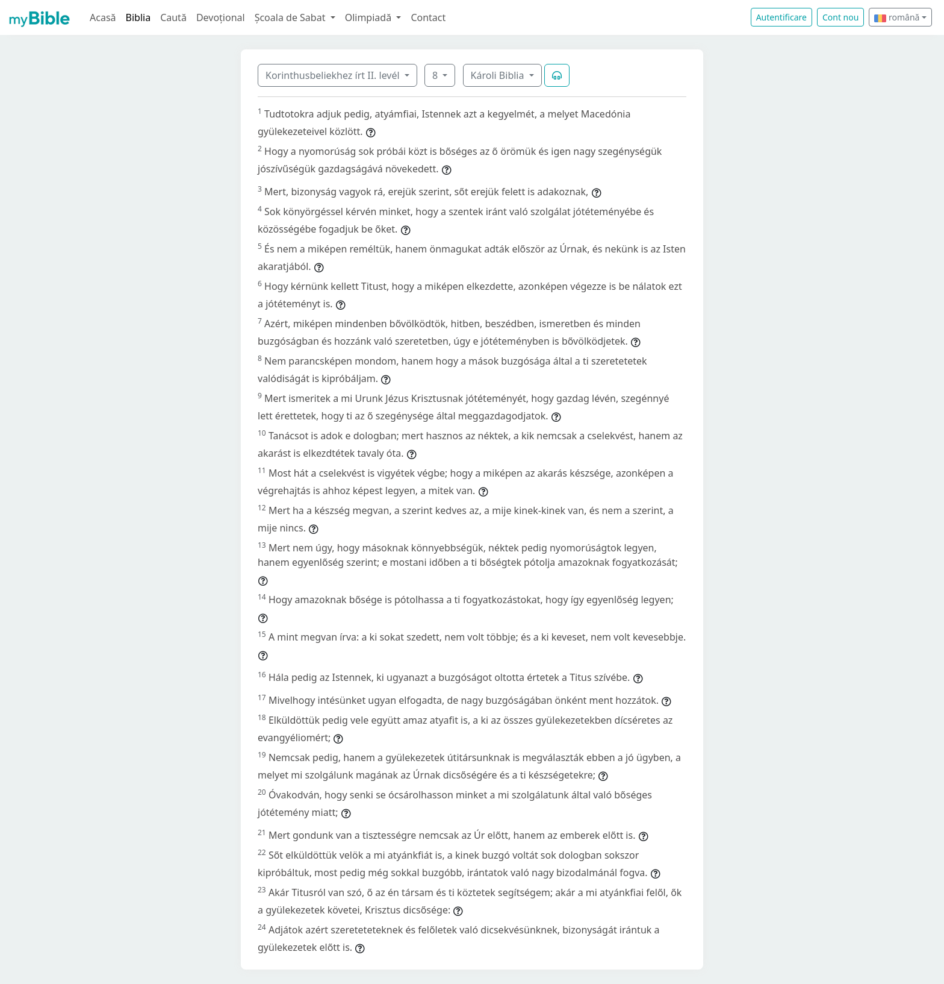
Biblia (138, 17)
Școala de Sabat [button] (291, 17)
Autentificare (781, 17)
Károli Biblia (499, 75)
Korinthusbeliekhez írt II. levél (334, 75)
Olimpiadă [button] (369, 17)
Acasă (103, 17)
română (896, 17)
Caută (173, 17)
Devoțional (220, 17)
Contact (428, 17)
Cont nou (840, 17)
